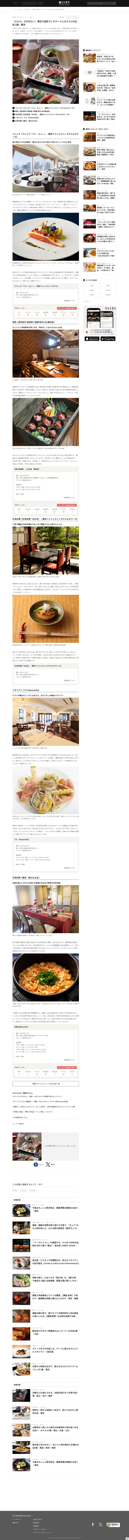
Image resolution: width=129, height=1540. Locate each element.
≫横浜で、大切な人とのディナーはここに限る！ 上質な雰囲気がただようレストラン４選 (44, 1107)
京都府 (91, 295)
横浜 (63, 17)
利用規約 (36, 1526)
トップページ (17, 1519)
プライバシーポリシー (40, 1529)
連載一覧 (15, 1523)
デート (69, 17)
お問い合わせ (37, 1519)
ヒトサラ (86, 301)
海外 (108, 285)
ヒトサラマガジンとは (29, 3)
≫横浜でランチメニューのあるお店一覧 (46, 1084)
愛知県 (108, 295)
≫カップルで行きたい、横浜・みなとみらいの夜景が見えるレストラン (37, 1096)
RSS (40, 3)
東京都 (91, 290)
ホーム (14, 9)
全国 (91, 285)
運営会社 (36, 1523)
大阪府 (108, 290)
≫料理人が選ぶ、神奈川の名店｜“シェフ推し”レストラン (33, 1112)
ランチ (76, 17)
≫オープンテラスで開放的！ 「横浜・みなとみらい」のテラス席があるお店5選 (40, 1101)
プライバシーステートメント (42, 1533)
